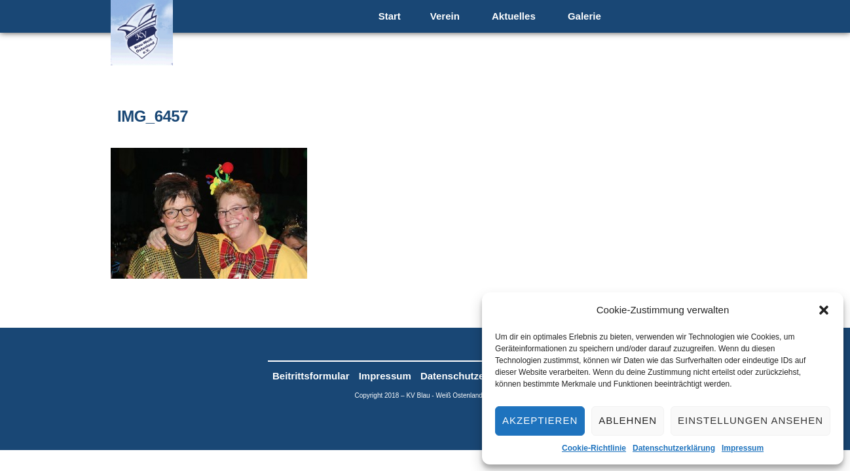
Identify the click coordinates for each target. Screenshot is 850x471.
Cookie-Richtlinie (594, 448)
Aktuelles (514, 16)
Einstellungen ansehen (750, 420)
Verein (445, 16)
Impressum (743, 448)
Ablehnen (628, 420)
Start (390, 16)
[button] (823, 310)
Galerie (584, 16)
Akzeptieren (540, 420)
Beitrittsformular (311, 375)
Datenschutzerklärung (674, 448)
